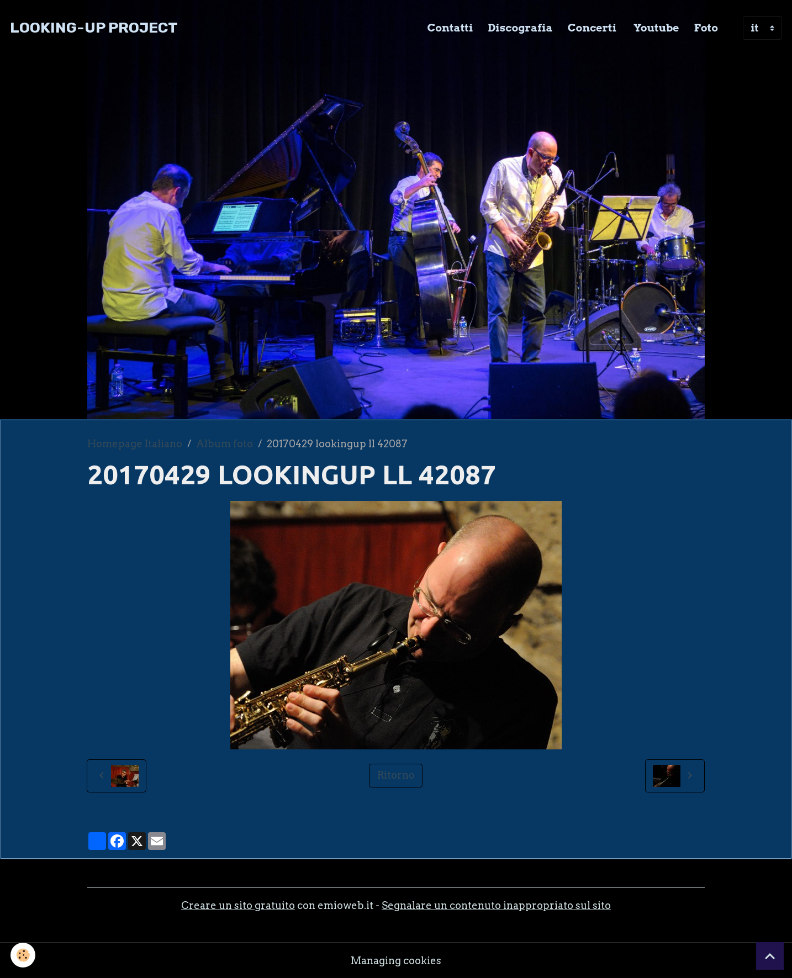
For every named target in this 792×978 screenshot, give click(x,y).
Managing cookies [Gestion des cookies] (396, 960)
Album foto (224, 444)
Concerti (592, 27)
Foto (706, 27)
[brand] (94, 28)
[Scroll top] (770, 956)
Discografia (520, 27)
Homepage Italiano (134, 444)
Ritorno (396, 775)
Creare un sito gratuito (238, 905)
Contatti (450, 27)
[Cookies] (23, 955)
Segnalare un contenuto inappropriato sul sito (496, 905)
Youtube (655, 27)
